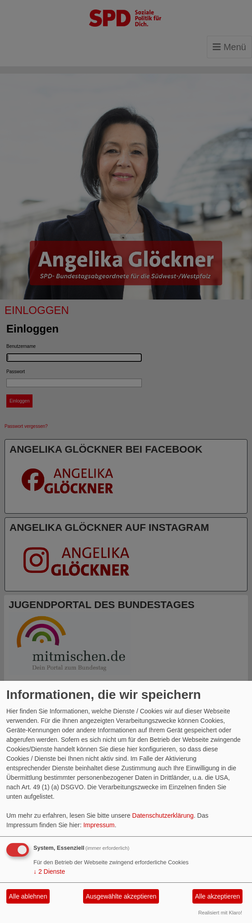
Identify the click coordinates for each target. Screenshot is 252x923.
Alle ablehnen (28, 896)
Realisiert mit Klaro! (220, 912)
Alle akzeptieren (217, 896)
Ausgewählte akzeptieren (121, 896)
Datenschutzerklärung (163, 815)
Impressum (98, 825)
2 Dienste (49, 871)
